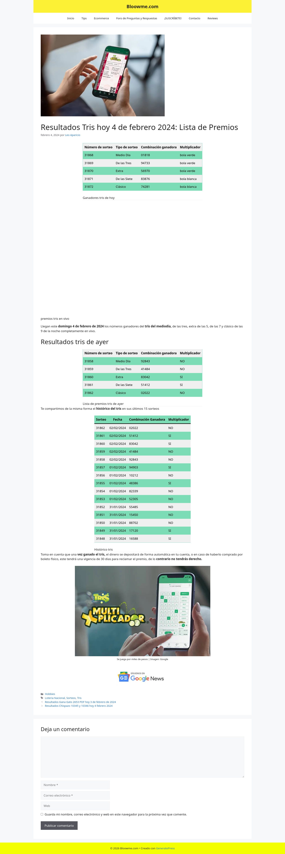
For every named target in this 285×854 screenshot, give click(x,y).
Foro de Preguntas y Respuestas (136, 18)
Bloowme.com (142, 6)
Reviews (213, 18)
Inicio (70, 18)
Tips (84, 18)
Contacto (194, 18)
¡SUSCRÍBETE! (173, 18)
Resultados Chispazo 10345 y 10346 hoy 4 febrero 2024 (79, 705)
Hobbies (50, 694)
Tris (79, 698)
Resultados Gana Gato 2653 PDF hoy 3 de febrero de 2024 (80, 702)
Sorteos (71, 698)
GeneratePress (165, 848)
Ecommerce (101, 18)
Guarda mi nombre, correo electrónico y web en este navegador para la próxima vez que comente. (116, 814)
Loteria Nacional (55, 698)
